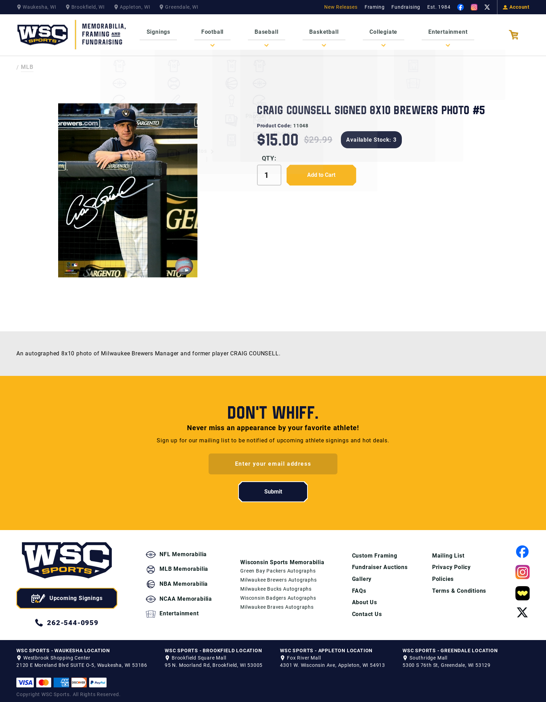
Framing (375, 7)
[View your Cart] (519, 33)
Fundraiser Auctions (379, 564)
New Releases (341, 7)
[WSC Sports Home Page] (72, 33)
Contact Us (366, 611)
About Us (363, 599)
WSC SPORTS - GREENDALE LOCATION (450, 647)
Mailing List (448, 552)
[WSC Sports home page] (67, 558)
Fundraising (405, 7)
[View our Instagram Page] (474, 7)
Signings (166, 31)
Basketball (322, 31)
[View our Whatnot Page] (522, 590)
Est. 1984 (438, 7)
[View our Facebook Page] (460, 7)
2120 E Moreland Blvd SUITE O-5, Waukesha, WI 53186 (81, 662)
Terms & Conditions (459, 587)
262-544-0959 (67, 619)
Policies (442, 576)
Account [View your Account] (516, 7)
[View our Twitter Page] (487, 7)
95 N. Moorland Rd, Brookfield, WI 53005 (214, 662)
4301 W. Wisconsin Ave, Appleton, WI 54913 (332, 662)
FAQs (358, 587)
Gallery (361, 576)
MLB (27, 64)
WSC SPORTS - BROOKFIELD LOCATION (213, 647)
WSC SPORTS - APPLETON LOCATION (326, 647)
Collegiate (379, 31)
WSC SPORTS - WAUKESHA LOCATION (63, 647)
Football (217, 31)
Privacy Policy (451, 564)
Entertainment (440, 31)
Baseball (268, 31)
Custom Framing (374, 552)
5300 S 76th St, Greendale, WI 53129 (447, 662)
